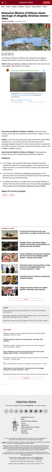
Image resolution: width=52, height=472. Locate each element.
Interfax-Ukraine (18, 443)
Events (23, 419)
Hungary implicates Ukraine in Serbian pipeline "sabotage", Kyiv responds (33, 288)
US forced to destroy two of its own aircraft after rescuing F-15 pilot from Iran (35, 232)
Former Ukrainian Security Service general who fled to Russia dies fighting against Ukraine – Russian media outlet (35, 256)
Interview (21, 6)
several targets (26, 165)
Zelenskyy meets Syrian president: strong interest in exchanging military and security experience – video (35, 267)
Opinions (14, 6)
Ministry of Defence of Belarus (17, 64)
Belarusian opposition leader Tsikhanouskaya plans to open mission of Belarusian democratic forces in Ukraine (26, 316)
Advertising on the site (27, 417)
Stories (8, 6)
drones (12, 195)
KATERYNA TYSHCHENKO (8, 21)
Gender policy (25, 425)
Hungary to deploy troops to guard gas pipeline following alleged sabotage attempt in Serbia (24, 334)
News (2, 6)
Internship (24, 431)
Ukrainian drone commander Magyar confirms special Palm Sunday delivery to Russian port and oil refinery (35, 244)
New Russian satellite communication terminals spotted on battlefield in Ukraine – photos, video (25, 358)
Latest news (7, 329)
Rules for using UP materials (29, 421)
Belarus (5, 195)
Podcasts (28, 6)
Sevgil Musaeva (39, 457)
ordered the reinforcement (31, 173)
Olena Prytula (21, 458)
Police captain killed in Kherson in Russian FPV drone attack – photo (25, 364)
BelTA (8, 66)
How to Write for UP (26, 429)
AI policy (23, 423)
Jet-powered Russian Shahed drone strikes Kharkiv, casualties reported (25, 374)
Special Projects (36, 6)
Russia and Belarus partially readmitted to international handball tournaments (24, 311)
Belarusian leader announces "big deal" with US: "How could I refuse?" (25, 321)
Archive (45, 6)
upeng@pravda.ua (38, 458)
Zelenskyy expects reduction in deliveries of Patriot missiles (35, 277)
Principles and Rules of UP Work (30, 427)
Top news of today (8, 228)
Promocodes (24, 433)
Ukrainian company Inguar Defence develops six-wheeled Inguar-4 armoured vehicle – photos (24, 346)
